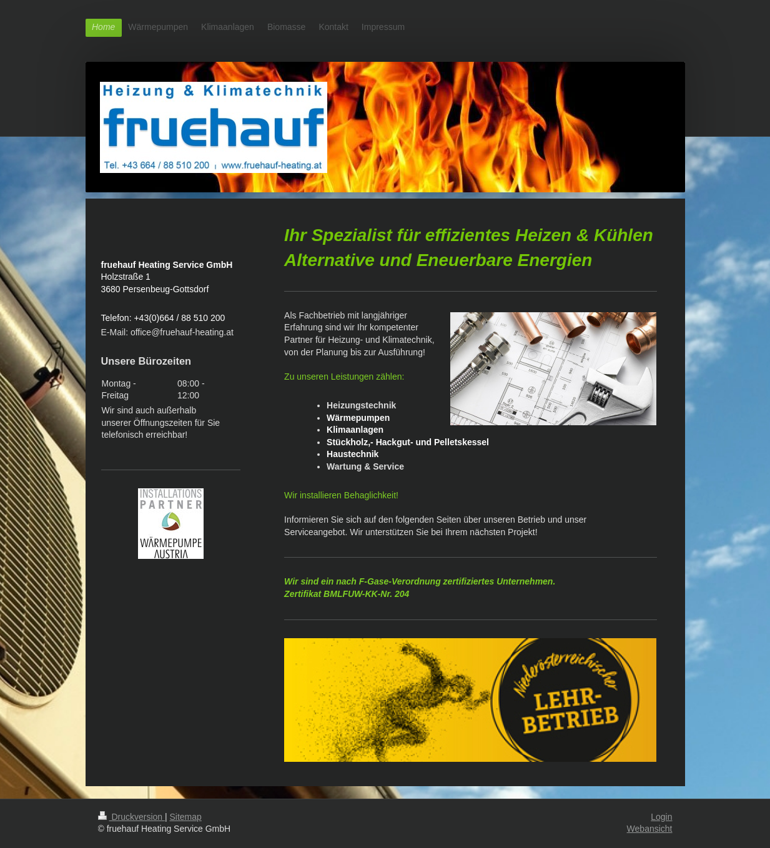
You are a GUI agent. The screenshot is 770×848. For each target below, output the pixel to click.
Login (661, 817)
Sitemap (186, 817)
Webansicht (650, 829)
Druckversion (131, 817)
